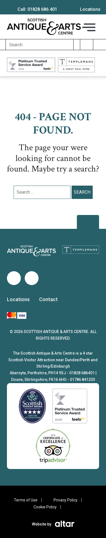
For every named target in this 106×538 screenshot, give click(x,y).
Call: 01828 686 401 (37, 9)
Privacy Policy (65, 500)
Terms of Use (25, 500)
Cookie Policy (45, 507)
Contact (48, 299)
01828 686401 (82, 373)
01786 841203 (82, 379)
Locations (18, 299)
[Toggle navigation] (88, 27)
